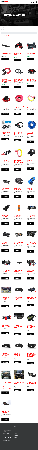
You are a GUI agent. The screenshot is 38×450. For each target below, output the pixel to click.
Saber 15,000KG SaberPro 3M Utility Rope (5, 161)
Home (3, 33)
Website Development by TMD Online (8, 446)
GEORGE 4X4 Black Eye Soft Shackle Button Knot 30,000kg (19, 161)
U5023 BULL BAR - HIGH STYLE (5, 412)
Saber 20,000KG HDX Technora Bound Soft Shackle (18, 80)
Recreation (16, 433)
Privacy (4, 442)
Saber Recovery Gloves (17, 54)
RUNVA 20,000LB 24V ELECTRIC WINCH (31, 298)
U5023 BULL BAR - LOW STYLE (19, 383)
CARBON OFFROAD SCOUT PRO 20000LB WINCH (18, 326)
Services (15, 437)
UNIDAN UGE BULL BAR (6, 53)
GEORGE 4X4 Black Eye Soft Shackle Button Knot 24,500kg (31, 107)
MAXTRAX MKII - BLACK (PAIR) (4, 216)
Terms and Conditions (6, 440)
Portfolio (15, 431)
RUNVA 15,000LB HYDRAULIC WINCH (5, 326)
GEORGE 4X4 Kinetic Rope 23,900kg (31, 189)
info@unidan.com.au (8, 435)
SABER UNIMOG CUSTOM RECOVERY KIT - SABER (31, 326)
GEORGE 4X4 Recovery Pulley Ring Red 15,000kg (19, 107)
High (7, 35)
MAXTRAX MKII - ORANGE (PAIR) (17, 216)
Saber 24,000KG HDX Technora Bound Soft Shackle (18, 133)
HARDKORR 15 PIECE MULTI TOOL (5, 133)
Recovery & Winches (8, 33)
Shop (15, 428)
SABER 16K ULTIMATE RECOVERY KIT (6, 271)
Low (9, 35)
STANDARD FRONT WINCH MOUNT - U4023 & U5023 (18, 354)
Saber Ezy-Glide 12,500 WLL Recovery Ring (31, 133)
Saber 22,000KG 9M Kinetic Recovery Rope (19, 243)
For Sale (15, 429)
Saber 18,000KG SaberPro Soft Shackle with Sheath (6, 80)
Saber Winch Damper (31, 53)
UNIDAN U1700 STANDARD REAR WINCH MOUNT (5, 354)
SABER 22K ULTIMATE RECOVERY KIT (31, 271)
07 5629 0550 (7, 433)
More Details (5, 59)
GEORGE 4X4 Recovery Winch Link (31, 161)
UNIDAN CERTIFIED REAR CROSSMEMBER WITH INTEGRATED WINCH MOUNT (31, 355)
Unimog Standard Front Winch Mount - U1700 (18, 298)
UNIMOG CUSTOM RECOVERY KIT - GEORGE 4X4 (5, 298)
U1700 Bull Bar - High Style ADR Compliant (31, 383)
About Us (15, 440)
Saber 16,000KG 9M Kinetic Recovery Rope (31, 216)
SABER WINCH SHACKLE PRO (4, 243)
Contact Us (16, 439)
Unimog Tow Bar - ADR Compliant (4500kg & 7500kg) (31, 243)
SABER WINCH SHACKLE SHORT (17, 189)
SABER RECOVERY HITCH (5, 189)
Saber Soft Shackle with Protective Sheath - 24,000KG (5, 107)
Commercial (16, 435)
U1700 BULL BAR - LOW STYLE (6, 383)
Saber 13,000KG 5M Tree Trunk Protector (31, 80)
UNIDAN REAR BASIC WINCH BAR (18, 271)
